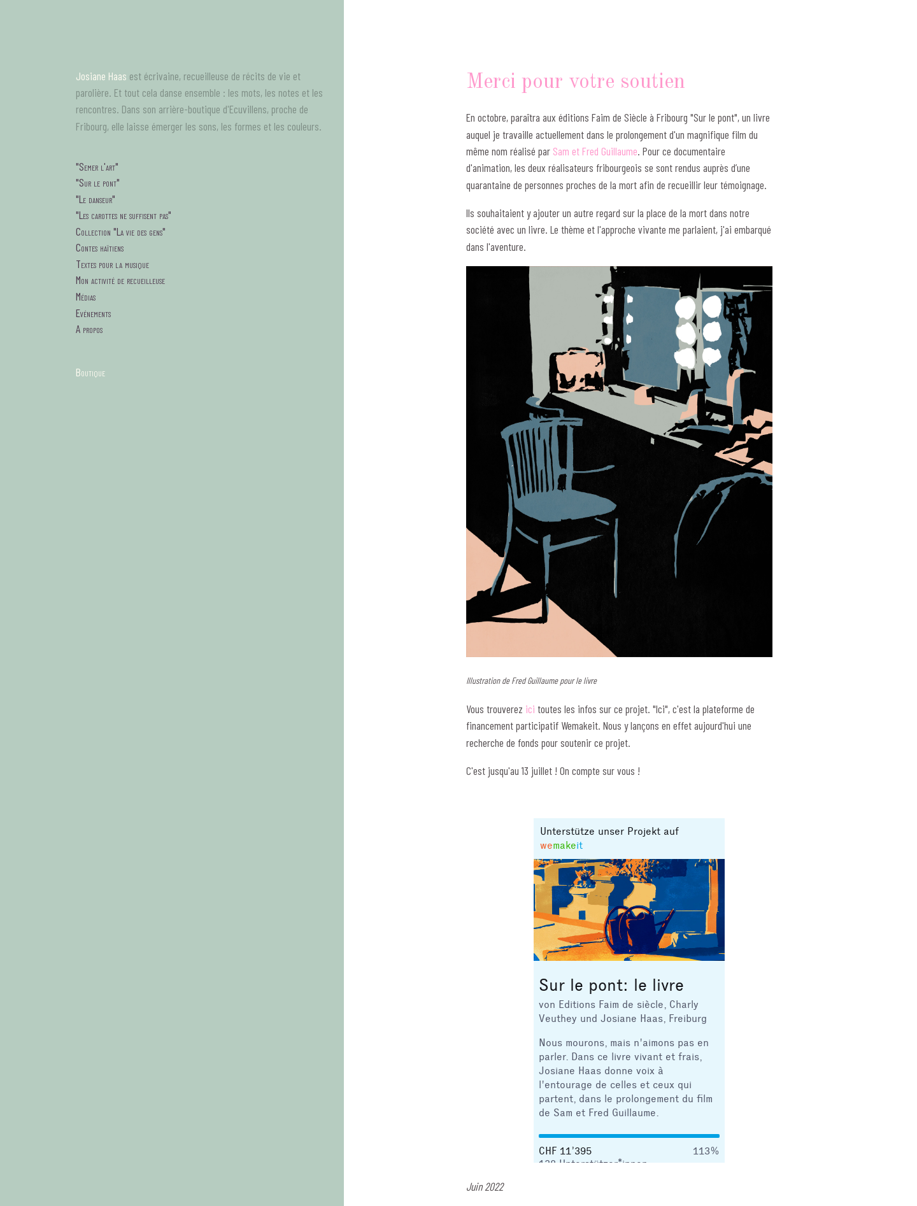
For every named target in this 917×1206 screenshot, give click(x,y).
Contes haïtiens (100, 247)
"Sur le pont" (98, 182)
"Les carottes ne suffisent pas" (123, 215)
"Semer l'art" (97, 166)
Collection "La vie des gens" (121, 231)
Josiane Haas (101, 76)
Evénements (93, 313)
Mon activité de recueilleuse (120, 280)
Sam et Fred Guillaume (595, 151)
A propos (89, 329)
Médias (86, 296)
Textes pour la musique (112, 264)
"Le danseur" (95, 199)
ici (530, 709)
